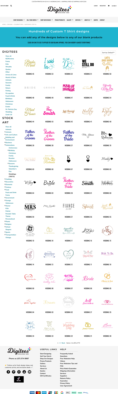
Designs (10, 24)
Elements (8, 184)
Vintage (8, 237)
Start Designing (45, 354)
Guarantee (64, 381)
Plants (7, 221)
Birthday (12, 150)
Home (4, 24)
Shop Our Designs (46, 359)
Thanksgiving (13, 166)
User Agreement (66, 386)
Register (103, 5)
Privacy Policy (65, 383)
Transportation (10, 235)
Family (7, 85)
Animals (8, 80)
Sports (7, 232)
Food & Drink (10, 96)
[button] (11, 5)
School (7, 227)
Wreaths (8, 67)
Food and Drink (10, 192)
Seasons (8, 83)
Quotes (8, 69)
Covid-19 (8, 115)
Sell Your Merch (45, 356)
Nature (7, 88)
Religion (8, 224)
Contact (43, 373)
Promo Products (45, 361)
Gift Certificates (45, 376)
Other (7, 72)
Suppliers (63, 376)
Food (7, 190)
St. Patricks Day (11, 109)
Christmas (9, 104)
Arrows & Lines (10, 75)
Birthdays (8, 99)
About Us (43, 368)
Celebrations (18, 24)
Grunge (8, 200)
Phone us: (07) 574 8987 (19, 358)
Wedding (8, 112)
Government (9, 198)
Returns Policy (65, 378)
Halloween (9, 101)
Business (8, 143)
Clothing (8, 179)
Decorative (9, 182)
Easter (7, 107)
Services (43, 366)
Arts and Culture (11, 135)
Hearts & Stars (10, 77)
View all (8, 56)
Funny (7, 61)
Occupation (9, 93)
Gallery (42, 363)
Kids (7, 64)
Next (63, 343)
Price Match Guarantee (68, 368)
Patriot (7, 211)
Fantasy (8, 187)
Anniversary (13, 148)
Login (95, 5)
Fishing (8, 91)
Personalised (10, 219)
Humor (7, 206)
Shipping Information (67, 371)
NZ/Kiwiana (9, 59)
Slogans (8, 229)
